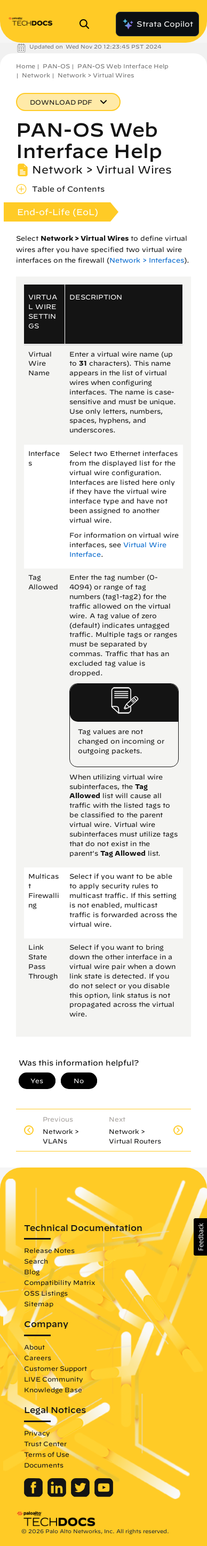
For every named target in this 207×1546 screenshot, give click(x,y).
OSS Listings (46, 1293)
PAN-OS (56, 65)
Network (36, 75)
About (34, 1347)
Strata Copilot (157, 24)
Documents (43, 1465)
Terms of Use (46, 1454)
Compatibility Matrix (59, 1282)
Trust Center (45, 1443)
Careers (37, 1357)
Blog (31, 1271)
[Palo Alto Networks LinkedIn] (57, 1494)
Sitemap (38, 1303)
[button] (200, 1237)
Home (25, 65)
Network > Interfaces (146, 260)
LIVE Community (53, 1379)
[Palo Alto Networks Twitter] (81, 1494)
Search (36, 1261)
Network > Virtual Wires (96, 75)
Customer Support (55, 1368)
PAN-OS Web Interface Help (123, 65)
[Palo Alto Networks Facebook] (34, 1494)
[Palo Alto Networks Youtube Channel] (103, 1494)
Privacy (37, 1433)
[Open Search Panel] (87, 24)
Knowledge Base (53, 1389)
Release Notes (49, 1250)
